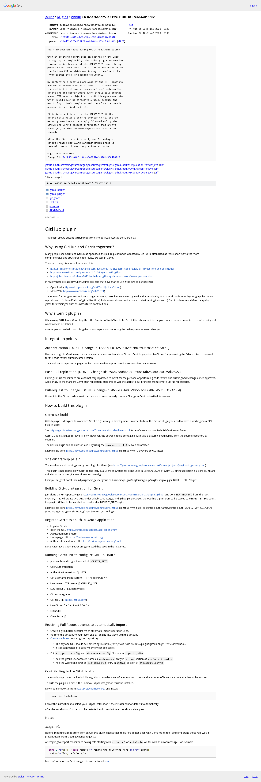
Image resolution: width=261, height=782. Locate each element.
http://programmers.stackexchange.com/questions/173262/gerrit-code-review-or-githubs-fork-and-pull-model (112, 268)
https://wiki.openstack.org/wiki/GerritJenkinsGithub (92, 287)
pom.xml (54, 206)
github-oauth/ (57, 189)
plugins (62, 17)
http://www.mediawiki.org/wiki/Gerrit (83, 291)
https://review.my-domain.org (86, 537)
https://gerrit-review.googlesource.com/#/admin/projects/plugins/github (123, 494)
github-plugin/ (57, 193)
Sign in (254, 5)
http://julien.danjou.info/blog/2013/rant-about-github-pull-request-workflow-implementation (101, 276)
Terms (40, 776)
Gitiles (21, 776)
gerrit (49, 17)
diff (121, 41)
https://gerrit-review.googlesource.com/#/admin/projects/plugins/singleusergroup (159, 465)
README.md (57, 210)
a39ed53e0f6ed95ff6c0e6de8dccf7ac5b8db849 (88, 41)
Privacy (31, 776)
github (76, 17)
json (255, 776)
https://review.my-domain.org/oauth (102, 541)
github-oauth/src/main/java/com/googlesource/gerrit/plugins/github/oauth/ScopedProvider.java (99, 172)
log (131, 24)
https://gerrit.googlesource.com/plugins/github (92, 450)
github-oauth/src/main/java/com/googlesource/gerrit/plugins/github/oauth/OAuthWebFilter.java (99, 168)
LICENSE (54, 202)
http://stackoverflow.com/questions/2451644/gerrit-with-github (85, 272)
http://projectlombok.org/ (91, 688)
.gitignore (55, 198)
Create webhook (59, 638)
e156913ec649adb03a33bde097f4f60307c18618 (88, 37)
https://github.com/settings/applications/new (92, 529)
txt (246, 776)
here (107, 761)
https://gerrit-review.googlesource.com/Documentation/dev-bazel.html (90, 430)
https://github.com (75, 599)
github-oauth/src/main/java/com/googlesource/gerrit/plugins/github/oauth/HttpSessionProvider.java (101, 164)
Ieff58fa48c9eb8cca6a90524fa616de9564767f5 (91, 157)
